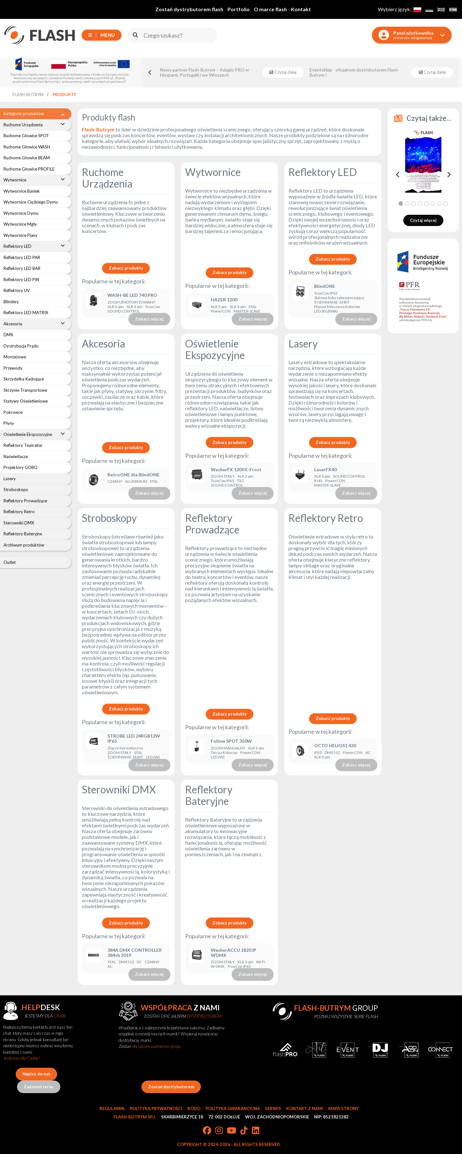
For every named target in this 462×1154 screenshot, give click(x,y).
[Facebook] (207, 1130)
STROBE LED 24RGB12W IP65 (133, 738)
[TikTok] (244, 1130)
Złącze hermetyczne (125, 748)
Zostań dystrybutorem (171, 1086)
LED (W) (153, 757)
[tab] (400, 203)
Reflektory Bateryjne (208, 795)
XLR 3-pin (134, 307)
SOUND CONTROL (123, 311)
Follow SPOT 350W (231, 741)
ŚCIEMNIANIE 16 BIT (332, 302)
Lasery (303, 343)
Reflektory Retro (325, 518)
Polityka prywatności (156, 1108)
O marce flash (270, 9)
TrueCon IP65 (326, 293)
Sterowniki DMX (119, 789)
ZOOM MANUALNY (228, 748)
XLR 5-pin (115, 307)
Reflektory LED (322, 172)
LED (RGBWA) (326, 311)
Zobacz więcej (149, 319)
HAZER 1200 (224, 299)
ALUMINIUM (136, 481)
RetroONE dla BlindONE (133, 474)
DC (139, 962)
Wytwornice (213, 172)
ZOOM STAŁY (223, 476)
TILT (240, 481)
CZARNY (114, 481)
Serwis (273, 1108)
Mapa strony (343, 1108)
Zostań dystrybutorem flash (189, 9)
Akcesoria (103, 343)
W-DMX (218, 966)
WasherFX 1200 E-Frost (236, 469)
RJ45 (318, 481)
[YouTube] (231, 1130)
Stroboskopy (109, 518)
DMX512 (332, 752)
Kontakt (301, 9)
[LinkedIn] (255, 1130)
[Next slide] (448, 175)
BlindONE (324, 286)
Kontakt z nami (304, 1108)
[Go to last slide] (150, 72)
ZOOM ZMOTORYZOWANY (131, 302)
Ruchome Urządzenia (107, 178)
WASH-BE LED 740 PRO (132, 295)
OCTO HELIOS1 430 (335, 745)
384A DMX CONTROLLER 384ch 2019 (134, 953)
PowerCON (221, 311)
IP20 (318, 752)
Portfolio (238, 9)
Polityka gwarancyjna (233, 1108)
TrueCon (152, 307)
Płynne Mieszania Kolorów (337, 307)
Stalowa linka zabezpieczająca (339, 298)
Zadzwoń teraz (39, 1086)
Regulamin (111, 1108)
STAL (252, 307)
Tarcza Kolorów (224, 752)
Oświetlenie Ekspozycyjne (215, 349)
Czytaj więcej (423, 220)
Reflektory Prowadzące (212, 524)
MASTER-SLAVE (247, 311)
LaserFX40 (325, 469)
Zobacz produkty (126, 268)
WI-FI (260, 962)
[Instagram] (219, 1130)
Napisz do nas (36, 1073)
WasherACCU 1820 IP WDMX (233, 953)
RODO (194, 1108)
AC (368, 752)
